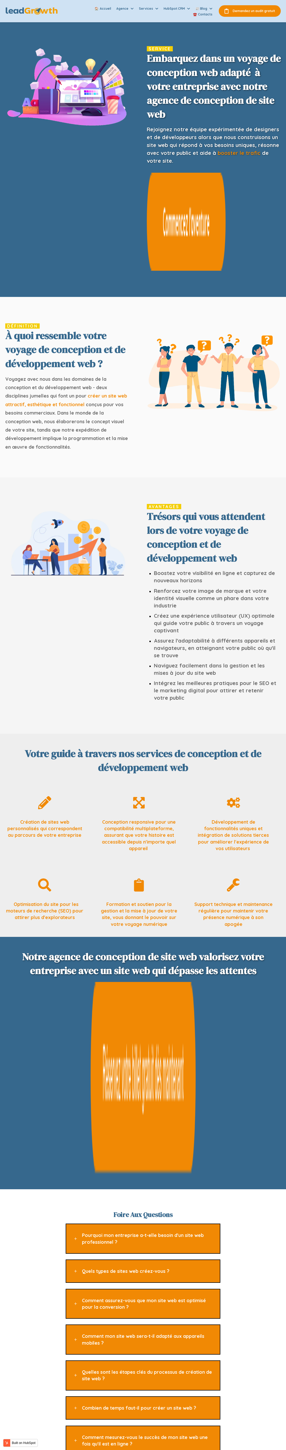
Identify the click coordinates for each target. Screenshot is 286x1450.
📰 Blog (201, 8)
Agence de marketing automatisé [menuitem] (152, 1386)
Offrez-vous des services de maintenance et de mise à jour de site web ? (144, 1206)
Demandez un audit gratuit (250, 11)
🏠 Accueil (103, 8)
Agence (122, 8)
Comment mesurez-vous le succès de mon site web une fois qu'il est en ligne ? (145, 1170)
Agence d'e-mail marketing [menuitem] (147, 1378)
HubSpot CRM (174, 8)
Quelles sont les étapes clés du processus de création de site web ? (147, 1105)
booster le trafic (239, 153)
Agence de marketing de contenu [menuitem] (152, 1353)
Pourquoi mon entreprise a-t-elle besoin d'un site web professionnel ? (143, 968)
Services (146, 8)
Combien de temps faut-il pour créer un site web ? (139, 1138)
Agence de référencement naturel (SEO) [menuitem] (153, 1362)
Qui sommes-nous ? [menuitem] (213, 1353)
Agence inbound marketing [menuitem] (147, 1346)
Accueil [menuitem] (201, 1346)
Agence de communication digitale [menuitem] (153, 1371)
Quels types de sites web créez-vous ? (125, 1001)
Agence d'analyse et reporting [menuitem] (149, 1394)
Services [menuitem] (202, 1368)
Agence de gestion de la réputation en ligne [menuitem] (153, 1410)
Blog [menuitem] (198, 1376)
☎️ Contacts (202, 14)
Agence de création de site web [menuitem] (150, 1401)
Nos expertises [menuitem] (208, 1361)
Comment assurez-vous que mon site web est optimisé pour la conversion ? (144, 1034)
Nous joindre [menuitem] (206, 1384)
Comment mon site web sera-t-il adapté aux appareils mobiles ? (143, 1069)
